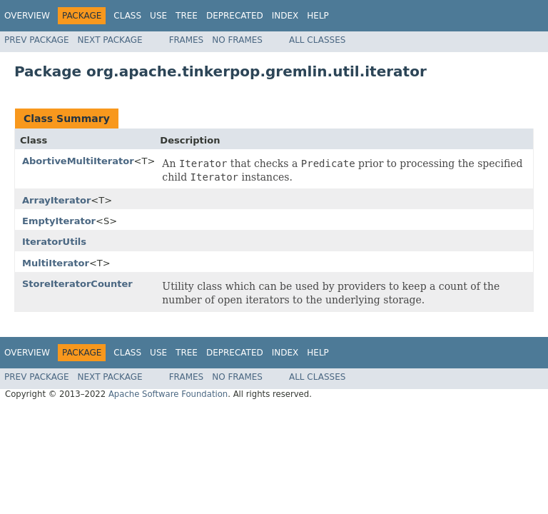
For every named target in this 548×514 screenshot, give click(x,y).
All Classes (317, 40)
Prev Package (36, 40)
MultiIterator (55, 263)
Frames (186, 40)
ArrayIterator (56, 200)
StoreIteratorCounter (77, 283)
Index (285, 16)
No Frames (237, 40)
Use (158, 16)
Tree (187, 16)
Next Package (110, 40)
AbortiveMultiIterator (78, 161)
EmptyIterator (59, 221)
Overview (27, 16)
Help (318, 16)
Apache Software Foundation (168, 394)
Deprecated (234, 16)
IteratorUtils (54, 241)
